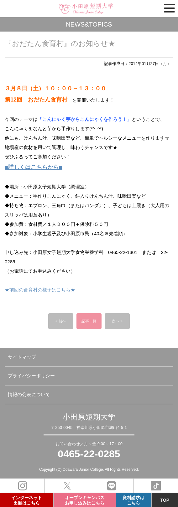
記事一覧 (89, 321)
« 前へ (60, 321)
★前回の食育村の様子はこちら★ (40, 289)
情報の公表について (29, 394)
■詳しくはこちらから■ (33, 167)
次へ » (117, 321)
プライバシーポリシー (31, 375)
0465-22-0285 (89, 454)
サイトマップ (22, 357)
